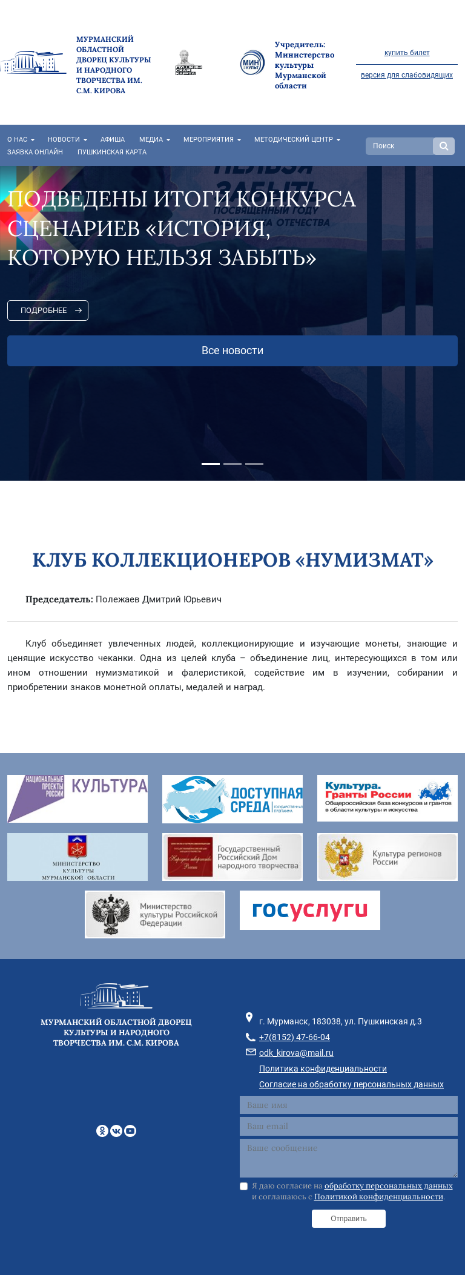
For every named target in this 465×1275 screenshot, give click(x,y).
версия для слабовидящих (407, 75)
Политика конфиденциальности (323, 1068)
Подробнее (44, 310)
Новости (64, 139)
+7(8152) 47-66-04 (294, 1037)
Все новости (232, 350)
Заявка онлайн (35, 152)
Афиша (113, 139)
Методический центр (293, 139)
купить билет (407, 52)
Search (444, 146)
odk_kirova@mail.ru (296, 1053)
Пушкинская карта (112, 152)
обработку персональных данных (389, 1186)
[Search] (401, 146)
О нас (17, 139)
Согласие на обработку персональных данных (351, 1084)
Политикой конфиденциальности (378, 1196)
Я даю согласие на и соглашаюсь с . (352, 1191)
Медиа (151, 139)
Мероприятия (208, 139)
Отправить (349, 1218)
